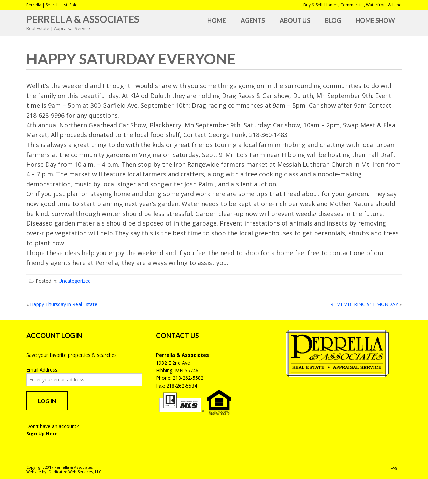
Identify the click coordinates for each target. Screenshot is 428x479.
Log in (396, 467)
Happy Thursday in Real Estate (63, 304)
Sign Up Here (42, 433)
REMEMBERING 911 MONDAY (364, 304)
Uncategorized (75, 281)
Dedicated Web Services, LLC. (75, 471)
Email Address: (42, 369)
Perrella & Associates (82, 19)
